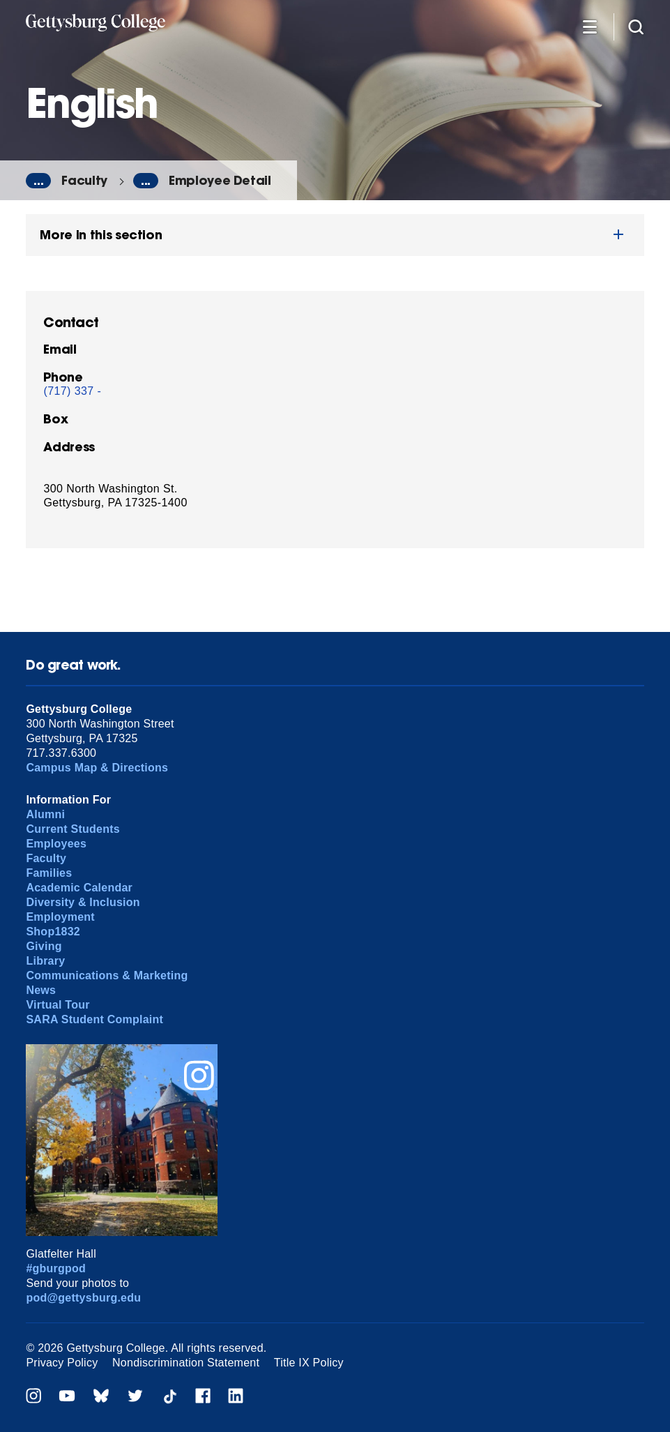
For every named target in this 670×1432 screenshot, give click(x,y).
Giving (43, 946)
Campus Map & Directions (97, 768)
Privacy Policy (62, 1363)
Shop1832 (53, 931)
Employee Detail (220, 180)
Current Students (73, 829)
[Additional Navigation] (589, 26)
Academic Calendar (79, 888)
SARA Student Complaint (94, 1019)
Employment (60, 917)
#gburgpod (56, 1268)
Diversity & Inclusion (82, 902)
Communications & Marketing (107, 975)
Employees (56, 844)
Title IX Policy (309, 1363)
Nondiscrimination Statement (185, 1363)
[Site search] (636, 26)
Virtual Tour (57, 1005)
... (38, 180)
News (41, 990)
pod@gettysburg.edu (83, 1298)
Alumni (45, 814)
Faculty (84, 180)
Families (49, 873)
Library (45, 961)
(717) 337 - (72, 391)
